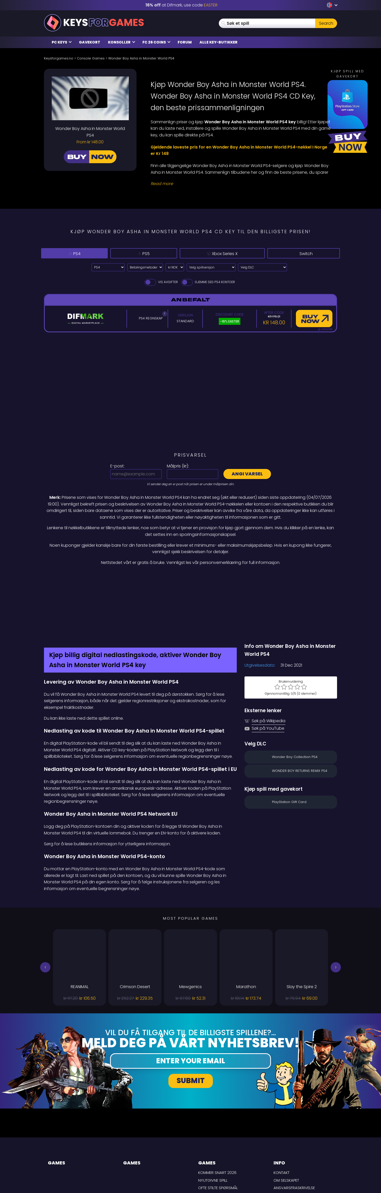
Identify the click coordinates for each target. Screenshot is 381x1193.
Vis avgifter (161, 282)
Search (326, 23)
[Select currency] (175, 267)
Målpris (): (178, 466)
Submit (191, 1026)
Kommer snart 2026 (217, 1118)
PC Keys (62, 42)
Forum (185, 42)
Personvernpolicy (292, 1148)
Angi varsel (247, 474)
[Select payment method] (145, 267)
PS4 (71, 253)
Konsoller (121, 42)
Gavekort (89, 42)
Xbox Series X (216, 253)
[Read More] (241, 183)
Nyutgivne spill (213, 1125)
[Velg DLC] (262, 267)
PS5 (134, 253)
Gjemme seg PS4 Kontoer (207, 282)
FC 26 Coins (156, 42)
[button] (45, 913)
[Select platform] (108, 267)
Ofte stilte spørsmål (218, 1133)
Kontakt (281, 1118)
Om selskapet (286, 1125)
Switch (303, 253)
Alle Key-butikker (218, 42)
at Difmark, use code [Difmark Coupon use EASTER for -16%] (181, 5)
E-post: (117, 466)
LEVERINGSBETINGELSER (294, 1141)
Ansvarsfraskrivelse (294, 1133)
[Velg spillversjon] (211, 267)
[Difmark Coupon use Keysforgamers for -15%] (190, 576)
